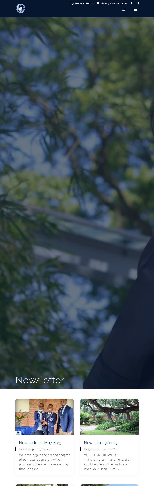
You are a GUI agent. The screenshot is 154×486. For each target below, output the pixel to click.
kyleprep (28, 449)
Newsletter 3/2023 (101, 442)
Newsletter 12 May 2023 (40, 442)
